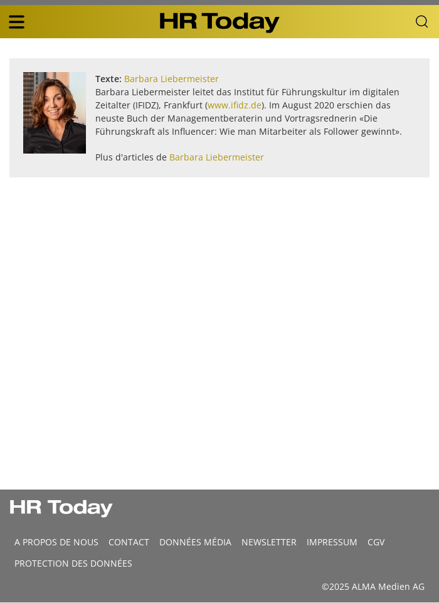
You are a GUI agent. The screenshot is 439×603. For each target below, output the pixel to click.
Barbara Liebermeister (171, 79)
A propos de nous (56, 542)
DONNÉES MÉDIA (195, 542)
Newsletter (269, 542)
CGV (376, 542)
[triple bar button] (16, 22)
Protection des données (73, 563)
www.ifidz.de (235, 105)
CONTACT (128, 542)
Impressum (332, 542)
